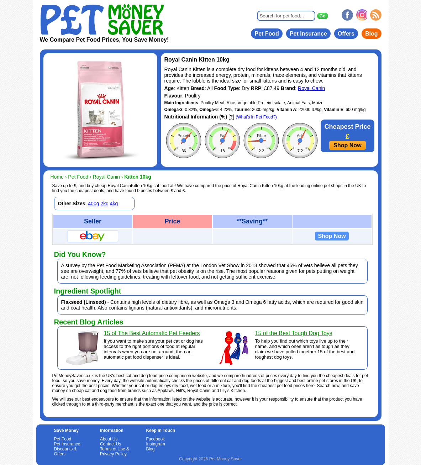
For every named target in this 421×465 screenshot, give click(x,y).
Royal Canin (311, 88)
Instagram (155, 444)
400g (93, 203)
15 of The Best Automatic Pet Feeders (152, 333)
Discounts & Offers (65, 451)
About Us (108, 439)
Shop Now (347, 145)
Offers (346, 34)
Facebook (155, 439)
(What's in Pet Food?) (256, 117)
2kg (104, 203)
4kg (114, 203)
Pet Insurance (308, 34)
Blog (371, 34)
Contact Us (110, 444)
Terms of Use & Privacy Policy (114, 451)
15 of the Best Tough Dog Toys (293, 333)
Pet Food (266, 34)
